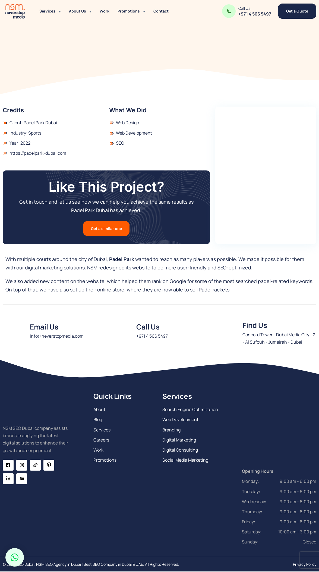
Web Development (180, 420)
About (99, 410)
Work (104, 11)
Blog (97, 420)
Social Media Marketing (185, 460)
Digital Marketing (179, 440)
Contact (161, 11)
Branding (171, 430)
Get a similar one (106, 228)
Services (47, 11)
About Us (77, 11)
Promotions (129, 11)
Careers (101, 440)
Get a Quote (297, 11)
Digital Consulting (180, 450)
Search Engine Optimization (190, 410)
